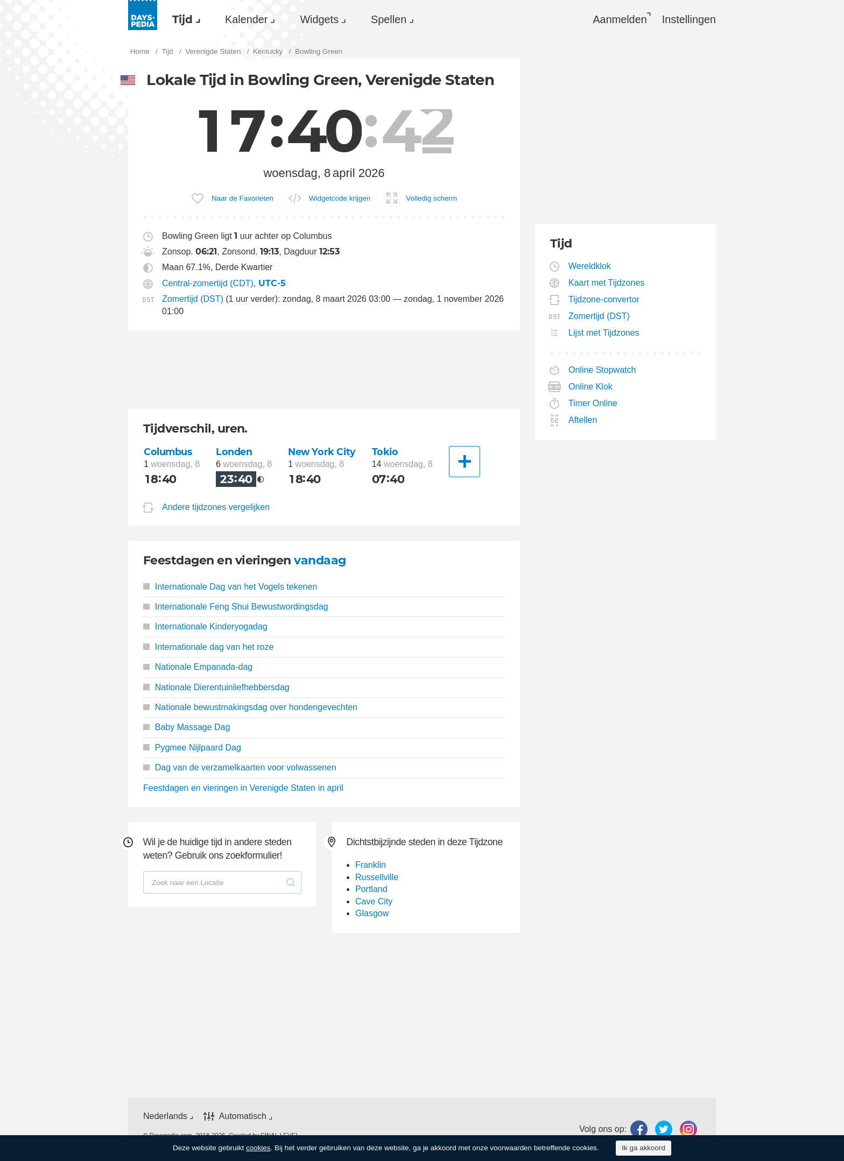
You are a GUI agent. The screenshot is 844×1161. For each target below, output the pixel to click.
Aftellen (583, 419)
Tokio (385, 451)
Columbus (168, 451)
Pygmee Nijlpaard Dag (192, 747)
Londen (234, 451)
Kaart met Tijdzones (606, 282)
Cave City (373, 901)
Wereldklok (590, 266)
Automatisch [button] (242, 1116)
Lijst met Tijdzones (604, 332)
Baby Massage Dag (186, 727)
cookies (258, 1148)
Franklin (370, 864)
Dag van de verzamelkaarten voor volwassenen (239, 767)
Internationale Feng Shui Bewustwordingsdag (235, 606)
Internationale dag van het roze (208, 647)
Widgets (319, 19)
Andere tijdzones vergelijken (216, 507)
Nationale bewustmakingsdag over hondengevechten (250, 707)
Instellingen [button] (689, 19)
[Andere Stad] (464, 461)
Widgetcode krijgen (339, 198)
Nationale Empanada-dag (197, 666)
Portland (371, 889)
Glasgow (372, 913)
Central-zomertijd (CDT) (208, 283)
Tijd (182, 19)
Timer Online (593, 403)
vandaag (320, 560)
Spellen (388, 19)
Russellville (376, 877)
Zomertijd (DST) (192, 298)
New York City (322, 451)
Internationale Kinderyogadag (205, 626)
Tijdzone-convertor (604, 299)
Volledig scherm (431, 198)
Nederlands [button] (165, 1116)
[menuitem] (183, 19)
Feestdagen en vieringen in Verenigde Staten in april (243, 787)
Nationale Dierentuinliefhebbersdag (216, 687)
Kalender (246, 19)
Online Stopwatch (602, 369)
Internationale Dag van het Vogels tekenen (230, 586)
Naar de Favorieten (242, 198)
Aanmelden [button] (619, 19)
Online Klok (591, 386)
